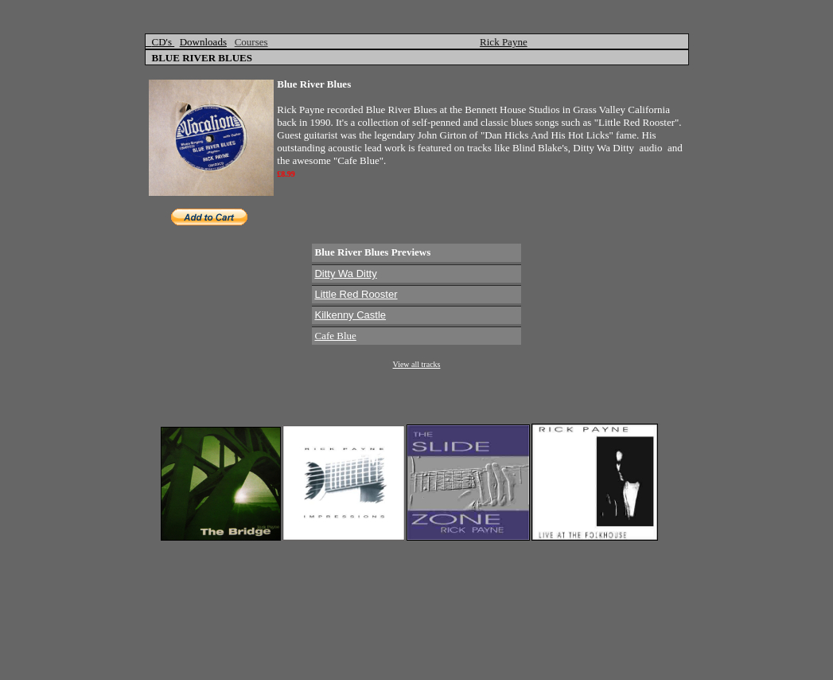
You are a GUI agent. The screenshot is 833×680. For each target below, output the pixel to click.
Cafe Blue (335, 336)
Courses (251, 42)
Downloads (203, 42)
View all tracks (417, 364)
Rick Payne (503, 42)
